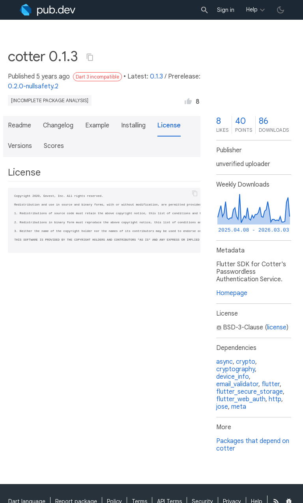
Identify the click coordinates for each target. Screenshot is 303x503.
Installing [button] (133, 125)
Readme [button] (19, 125)
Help (252, 9)
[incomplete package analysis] (49, 100)
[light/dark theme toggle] (280, 10)
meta (238, 407)
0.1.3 (156, 76)
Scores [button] (54, 146)
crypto (245, 362)
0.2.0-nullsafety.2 (33, 86)
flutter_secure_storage (249, 392)
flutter (271, 384)
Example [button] (97, 125)
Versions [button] (20, 146)
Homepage (231, 293)
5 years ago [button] (53, 76)
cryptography (235, 369)
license (276, 327)
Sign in (225, 9)
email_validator (237, 384)
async (224, 362)
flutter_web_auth (241, 399)
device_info (232, 377)
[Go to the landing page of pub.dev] (47, 10)
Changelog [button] (58, 125)
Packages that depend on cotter (252, 445)
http (275, 399)
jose (222, 407)
